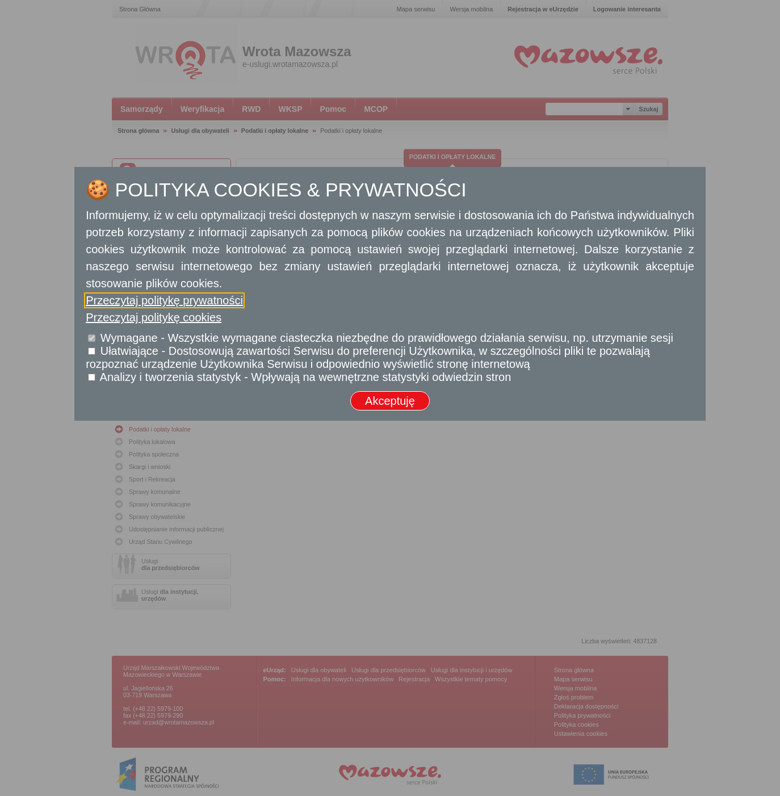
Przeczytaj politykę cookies (153, 317)
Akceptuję (390, 401)
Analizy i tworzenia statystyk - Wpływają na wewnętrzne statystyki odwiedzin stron (305, 377)
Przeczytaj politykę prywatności (164, 300)
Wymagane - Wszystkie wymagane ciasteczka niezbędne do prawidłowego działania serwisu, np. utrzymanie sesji (386, 338)
